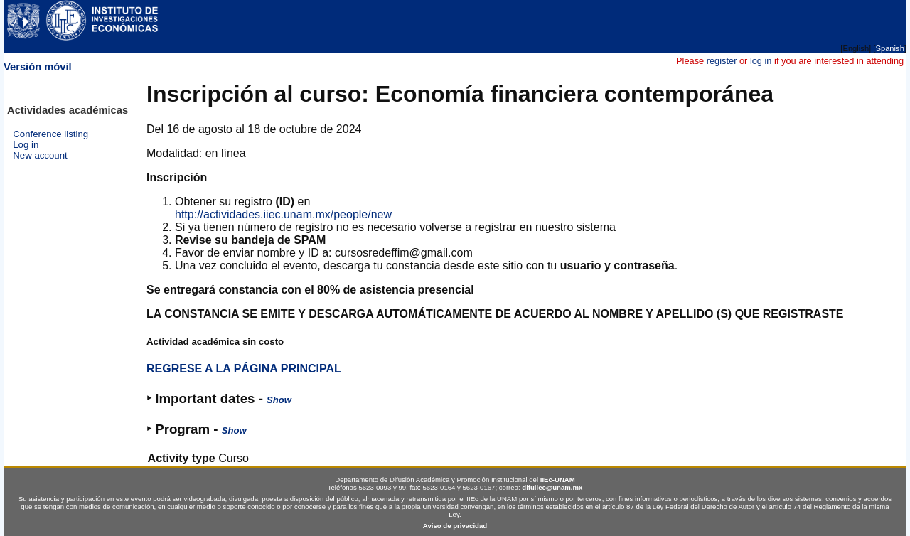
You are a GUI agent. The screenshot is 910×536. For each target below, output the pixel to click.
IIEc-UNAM (557, 479)
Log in (25, 144)
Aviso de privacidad (455, 526)
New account (40, 155)
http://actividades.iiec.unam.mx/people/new (283, 214)
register (722, 60)
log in (761, 60)
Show (279, 400)
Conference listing (50, 134)
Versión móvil (38, 67)
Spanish (889, 48)
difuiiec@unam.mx (552, 487)
